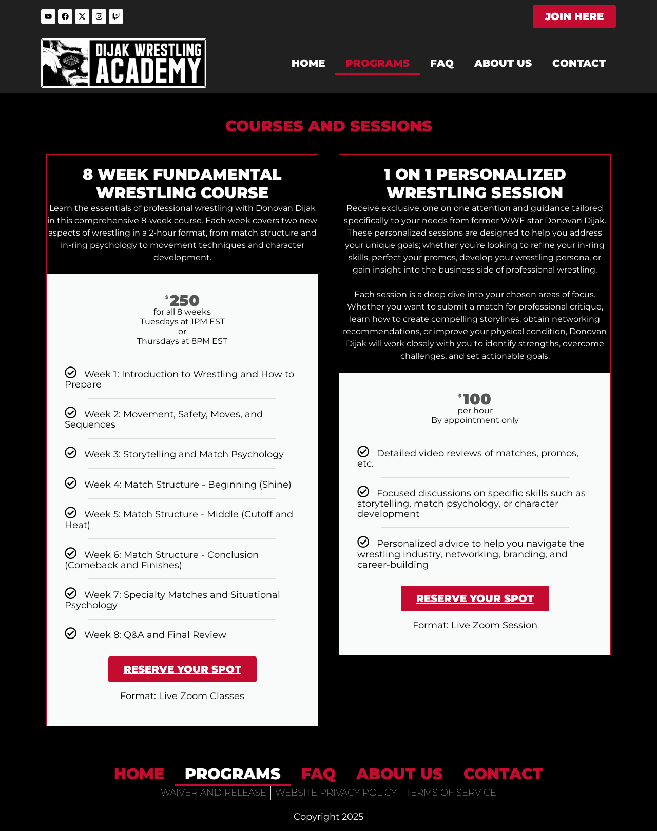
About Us (503, 63)
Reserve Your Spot (182, 669)
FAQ (442, 63)
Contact (579, 63)
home (308, 63)
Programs (377, 63)
